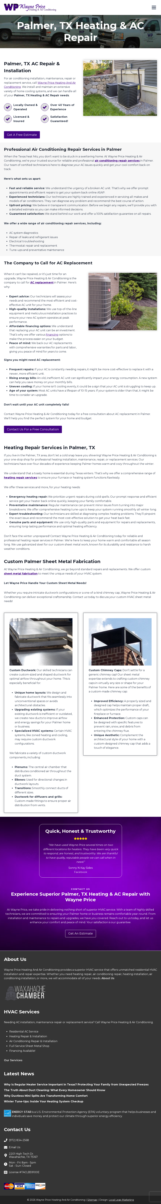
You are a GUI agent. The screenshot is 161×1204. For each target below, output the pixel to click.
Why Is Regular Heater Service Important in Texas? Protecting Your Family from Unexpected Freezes (76, 1084)
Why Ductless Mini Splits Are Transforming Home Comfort (46, 1095)
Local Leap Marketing (121, 1199)
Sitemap (92, 1199)
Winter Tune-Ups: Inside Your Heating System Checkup (43, 1101)
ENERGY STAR (21, 1112)
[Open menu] (154, 7)
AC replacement (41, 282)
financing (52, 334)
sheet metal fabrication (21, 573)
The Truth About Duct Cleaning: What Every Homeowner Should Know (54, 1090)
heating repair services (20, 477)
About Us (107, 978)
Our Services (13, 1060)
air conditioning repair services (117, 160)
